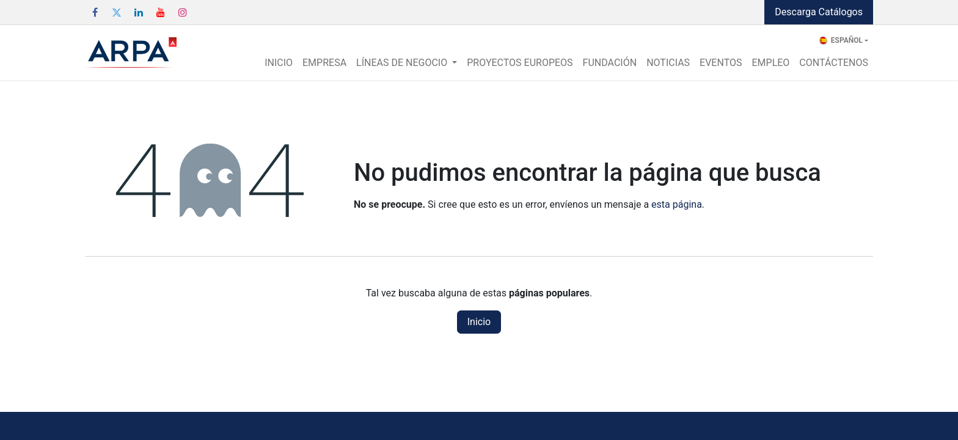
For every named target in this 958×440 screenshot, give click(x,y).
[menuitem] (279, 63)
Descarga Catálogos (819, 12)
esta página (676, 204)
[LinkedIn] (138, 12)
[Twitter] (116, 12)
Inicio (479, 322)
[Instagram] (182, 12)
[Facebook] (94, 12)
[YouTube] (160, 12)
